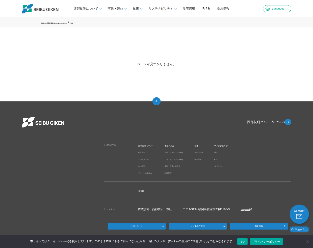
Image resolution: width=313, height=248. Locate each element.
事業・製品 (122, 8)
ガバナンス (249, 165)
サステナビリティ (167, 8)
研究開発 (222, 159)
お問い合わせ (136, 228)
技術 (143, 8)
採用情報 (230, 8)
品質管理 (180, 172)
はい (242, 241)
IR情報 (212, 8)
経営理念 (143, 152)
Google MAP (249, 209)
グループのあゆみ (149, 172)
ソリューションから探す (190, 159)
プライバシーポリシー (266, 241)
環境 (245, 152)
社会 (245, 159)
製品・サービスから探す (190, 152)
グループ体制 (146, 159)
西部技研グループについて (263, 122)
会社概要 (143, 165)
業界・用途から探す (187, 165)
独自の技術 (224, 152)
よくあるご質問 (198, 228)
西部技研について (92, 8)
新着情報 (196, 8)
